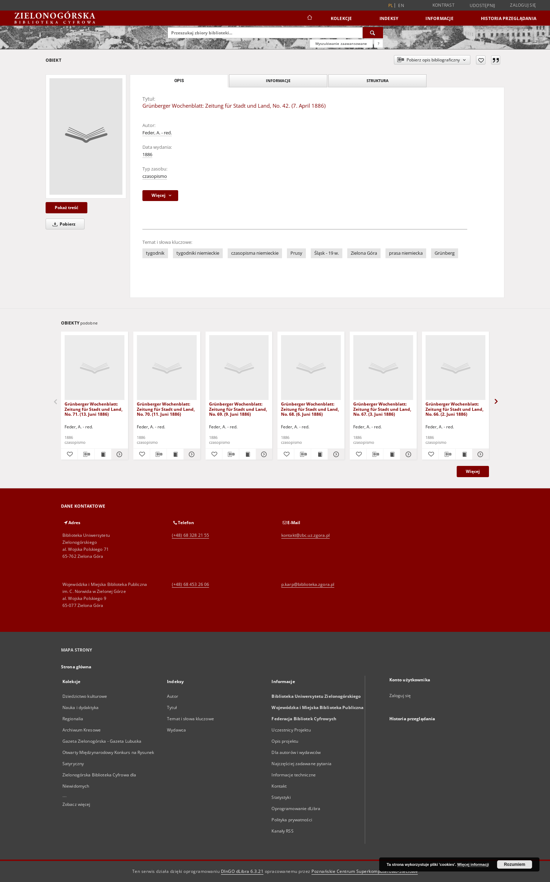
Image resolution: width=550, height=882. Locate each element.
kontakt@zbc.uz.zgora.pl (305, 535)
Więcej (473, 471)
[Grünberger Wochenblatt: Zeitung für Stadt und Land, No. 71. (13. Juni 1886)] (94, 367)
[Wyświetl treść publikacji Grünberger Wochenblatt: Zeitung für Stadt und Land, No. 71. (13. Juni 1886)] (103, 454)
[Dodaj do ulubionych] (480, 60)
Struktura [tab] (378, 80)
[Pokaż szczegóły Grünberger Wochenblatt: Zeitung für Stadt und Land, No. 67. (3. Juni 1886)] (407, 454)
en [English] (401, 5)
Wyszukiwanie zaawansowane (341, 43)
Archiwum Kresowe (81, 730)
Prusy (296, 253)
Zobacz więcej (76, 804)
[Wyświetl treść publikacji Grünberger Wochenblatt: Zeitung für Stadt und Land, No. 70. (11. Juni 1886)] (175, 454)
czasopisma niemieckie (255, 253)
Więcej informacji (473, 864)
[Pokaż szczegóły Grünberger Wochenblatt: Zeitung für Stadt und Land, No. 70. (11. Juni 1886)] (191, 454)
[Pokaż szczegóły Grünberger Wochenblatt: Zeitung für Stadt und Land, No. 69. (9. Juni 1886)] (263, 454)
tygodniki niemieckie (197, 253)
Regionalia (72, 719)
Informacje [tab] (278, 80)
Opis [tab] (179, 80)
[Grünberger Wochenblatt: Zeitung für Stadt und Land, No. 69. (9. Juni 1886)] (239, 367)
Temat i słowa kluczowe (190, 719)
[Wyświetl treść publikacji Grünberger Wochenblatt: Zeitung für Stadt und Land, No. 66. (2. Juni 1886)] (464, 454)
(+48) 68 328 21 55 (190, 535)
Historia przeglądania (508, 18)
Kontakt (279, 786)
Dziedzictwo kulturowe (84, 696)
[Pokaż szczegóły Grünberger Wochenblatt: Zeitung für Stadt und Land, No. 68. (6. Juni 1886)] (335, 454)
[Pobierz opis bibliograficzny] (86, 454)
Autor (172, 696)
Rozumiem (514, 864)
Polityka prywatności (291, 820)
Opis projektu (284, 741)
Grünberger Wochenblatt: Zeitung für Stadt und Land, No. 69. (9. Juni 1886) (238, 409)
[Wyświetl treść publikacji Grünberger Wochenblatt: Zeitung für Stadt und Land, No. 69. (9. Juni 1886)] (247, 454)
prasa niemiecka (406, 253)
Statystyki (280, 797)
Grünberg (445, 253)
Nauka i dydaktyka (80, 707)
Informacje (439, 18)
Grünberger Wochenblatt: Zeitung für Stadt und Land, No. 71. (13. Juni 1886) (93, 409)
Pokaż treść (66, 208)
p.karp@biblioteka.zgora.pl (307, 584)
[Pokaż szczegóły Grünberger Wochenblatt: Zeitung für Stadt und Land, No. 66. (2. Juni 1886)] (479, 454)
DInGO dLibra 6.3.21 (242, 871)
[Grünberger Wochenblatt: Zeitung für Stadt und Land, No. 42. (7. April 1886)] (85, 136)
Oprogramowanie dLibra (295, 808)
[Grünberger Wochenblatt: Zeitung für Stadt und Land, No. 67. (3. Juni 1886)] (383, 367)
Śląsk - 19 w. (326, 253)
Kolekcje (341, 18)
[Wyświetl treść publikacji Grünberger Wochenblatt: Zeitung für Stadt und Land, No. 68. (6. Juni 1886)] (319, 454)
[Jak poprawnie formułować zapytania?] (378, 43)
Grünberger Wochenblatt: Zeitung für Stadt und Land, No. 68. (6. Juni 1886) (310, 409)
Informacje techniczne (293, 775)
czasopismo (154, 176)
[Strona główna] (309, 18)
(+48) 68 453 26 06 (190, 584)
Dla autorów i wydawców (296, 752)
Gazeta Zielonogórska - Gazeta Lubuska (101, 741)
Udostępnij (482, 5)
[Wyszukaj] (373, 32)
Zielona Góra (364, 253)
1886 (147, 155)
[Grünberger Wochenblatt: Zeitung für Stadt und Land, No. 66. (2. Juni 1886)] (455, 367)
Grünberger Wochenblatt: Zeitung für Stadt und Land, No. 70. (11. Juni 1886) (166, 409)
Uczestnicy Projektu (290, 730)
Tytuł (172, 707)
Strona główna (76, 667)
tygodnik (155, 253)
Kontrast (443, 5)
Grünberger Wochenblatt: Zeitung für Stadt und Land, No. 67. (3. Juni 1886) (382, 409)
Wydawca (176, 730)
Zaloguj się (523, 5)
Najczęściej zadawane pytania (301, 764)
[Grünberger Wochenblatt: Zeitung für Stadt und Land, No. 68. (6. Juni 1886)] (311, 367)
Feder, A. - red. (157, 133)
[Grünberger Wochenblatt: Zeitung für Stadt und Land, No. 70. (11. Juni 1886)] (166, 367)
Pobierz (62, 224)
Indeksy (389, 18)
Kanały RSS (282, 831)
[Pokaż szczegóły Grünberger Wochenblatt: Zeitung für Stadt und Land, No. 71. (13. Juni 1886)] (118, 454)
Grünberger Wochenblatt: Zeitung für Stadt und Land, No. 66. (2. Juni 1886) (454, 409)
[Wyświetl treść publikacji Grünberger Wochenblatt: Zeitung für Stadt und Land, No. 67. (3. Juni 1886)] (391, 454)
